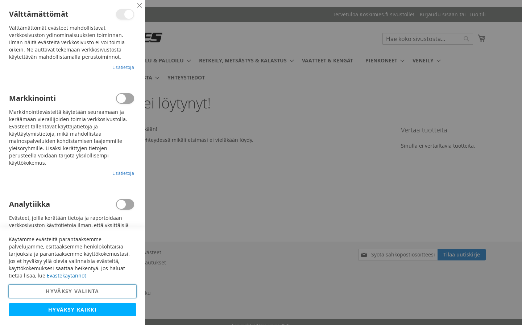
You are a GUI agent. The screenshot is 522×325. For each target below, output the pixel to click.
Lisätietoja (123, 67)
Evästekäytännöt (66, 275)
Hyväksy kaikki (72, 309)
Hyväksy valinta (72, 291)
